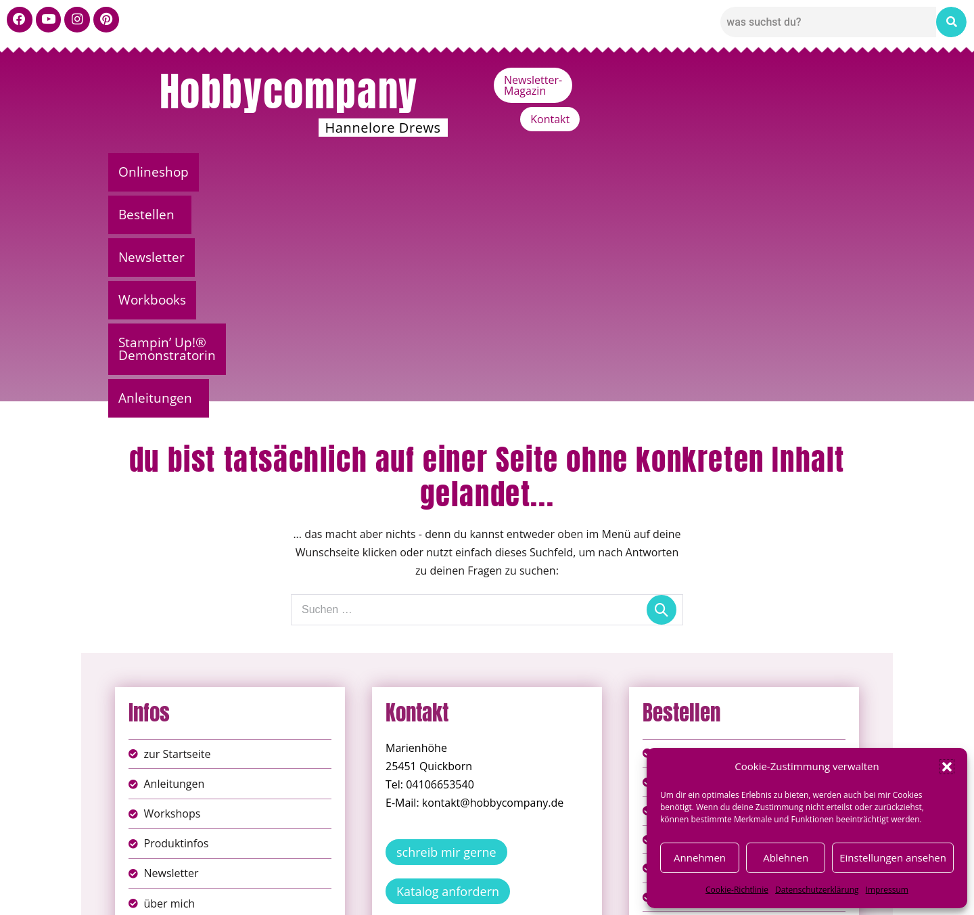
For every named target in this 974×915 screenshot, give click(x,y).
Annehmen (700, 857)
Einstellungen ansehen (892, 857)
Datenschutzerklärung (817, 889)
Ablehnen (785, 857)
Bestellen (261, 172)
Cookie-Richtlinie (736, 889)
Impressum (887, 889)
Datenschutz (502, 880)
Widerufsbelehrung (439, 894)
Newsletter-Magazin (739, 79)
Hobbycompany (289, 91)
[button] (947, 767)
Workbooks (471, 172)
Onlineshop (160, 172)
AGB (563, 880)
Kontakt (836, 79)
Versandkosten (547, 894)
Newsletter (366, 172)
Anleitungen (805, 172)
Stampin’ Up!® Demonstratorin (636, 172)
